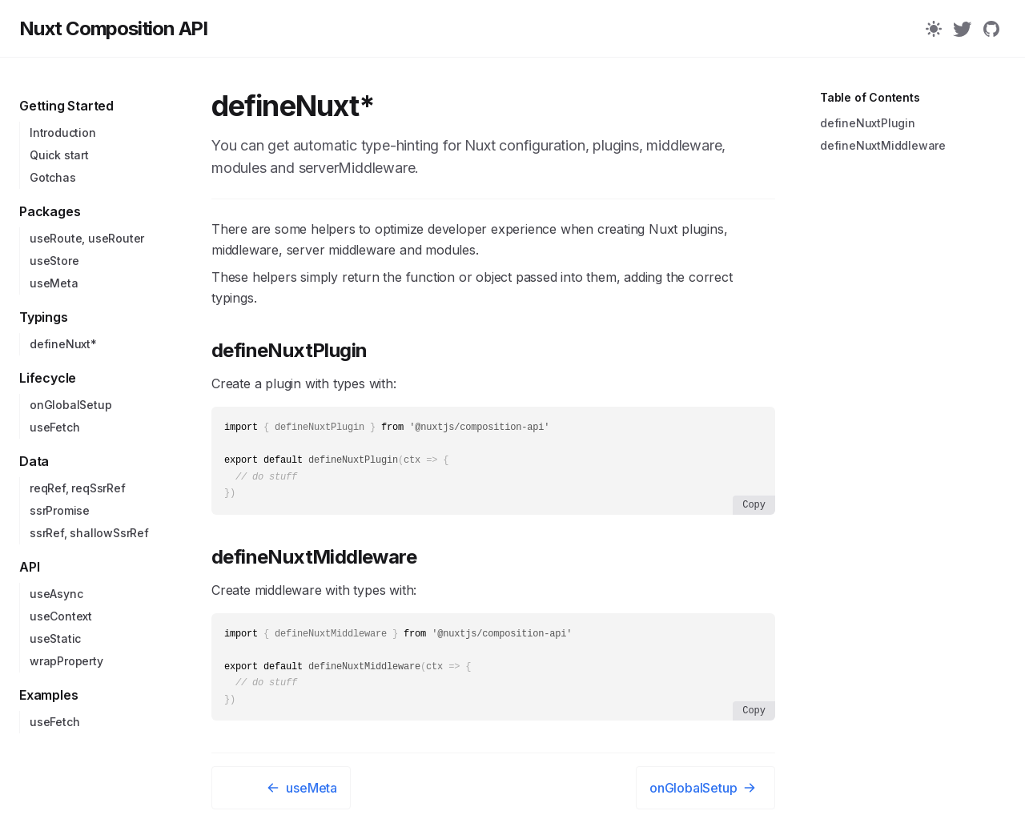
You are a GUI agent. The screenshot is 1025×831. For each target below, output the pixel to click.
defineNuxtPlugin (289, 350)
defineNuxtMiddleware (313, 560)
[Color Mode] (933, 28)
